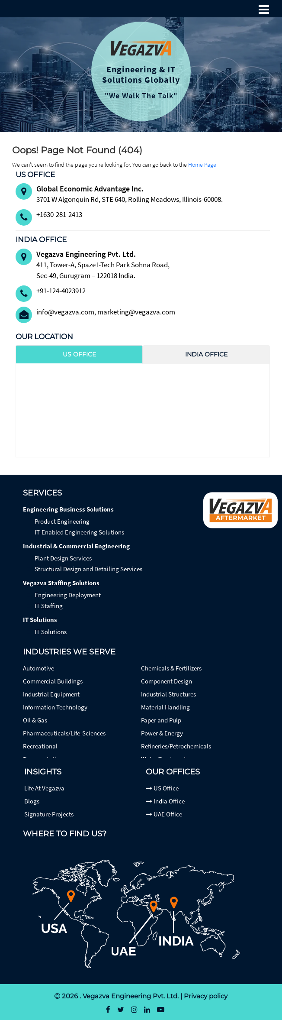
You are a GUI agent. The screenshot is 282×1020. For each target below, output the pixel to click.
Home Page (202, 164)
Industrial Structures (168, 694)
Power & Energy (162, 733)
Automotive (38, 668)
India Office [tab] (206, 354)
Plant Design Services (63, 558)
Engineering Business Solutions (68, 509)
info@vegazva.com (65, 312)
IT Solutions (40, 619)
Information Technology (55, 707)
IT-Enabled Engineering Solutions (79, 532)
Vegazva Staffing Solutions (61, 583)
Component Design (166, 681)
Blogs (31, 801)
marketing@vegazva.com (136, 312)
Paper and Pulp (161, 720)
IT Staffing (49, 606)
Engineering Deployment (68, 595)
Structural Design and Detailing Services (88, 569)
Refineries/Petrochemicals (176, 746)
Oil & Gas (35, 720)
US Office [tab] (79, 354)
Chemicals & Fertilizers (171, 668)
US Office (162, 788)
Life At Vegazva (44, 788)
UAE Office (164, 814)
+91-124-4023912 (61, 290)
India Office (165, 801)
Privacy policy (206, 996)
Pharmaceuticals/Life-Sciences (64, 733)
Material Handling (165, 707)
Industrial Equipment (51, 694)
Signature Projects (49, 814)
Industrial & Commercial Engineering (76, 546)
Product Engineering (62, 521)
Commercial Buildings (53, 681)
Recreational (40, 746)
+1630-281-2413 (59, 214)
